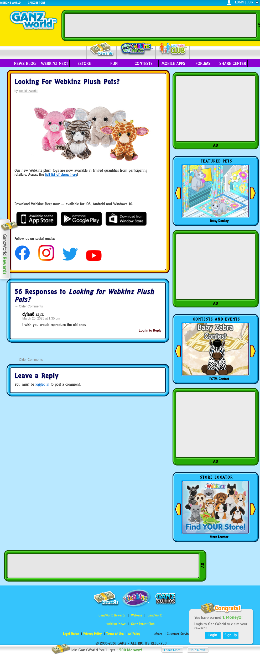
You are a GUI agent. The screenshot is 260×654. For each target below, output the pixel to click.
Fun (114, 63)
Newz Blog (25, 63)
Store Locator (219, 537)
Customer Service (178, 634)
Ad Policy (134, 634)
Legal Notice (71, 634)
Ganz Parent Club (142, 624)
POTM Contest (219, 379)
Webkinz (136, 615)
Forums (202, 63)
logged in (42, 384)
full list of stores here (61, 174)
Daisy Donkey (219, 221)
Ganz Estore (36, 2)
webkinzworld (28, 91)
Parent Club (172, 49)
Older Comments (29, 306)
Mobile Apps (173, 63)
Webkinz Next (54, 63)
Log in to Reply (150, 330)
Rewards (102, 49)
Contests (143, 63)
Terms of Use (114, 634)
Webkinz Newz (136, 49)
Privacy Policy (92, 634)
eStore (84, 63)
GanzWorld (155, 615)
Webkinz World (10, 2)
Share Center (232, 63)
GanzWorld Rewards (112, 615)
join (250, 2)
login (239, 2)
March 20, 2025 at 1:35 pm (41, 318)
